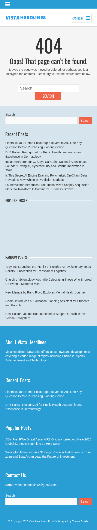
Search (48, 96)
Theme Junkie (80, 521)
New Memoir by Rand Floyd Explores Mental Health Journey (45, 292)
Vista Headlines (38, 521)
